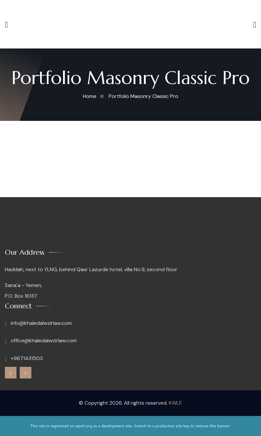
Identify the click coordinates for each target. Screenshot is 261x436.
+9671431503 (24, 358)
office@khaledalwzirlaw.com (41, 340)
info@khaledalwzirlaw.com (38, 323)
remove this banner (212, 426)
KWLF (175, 402)
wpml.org (83, 426)
